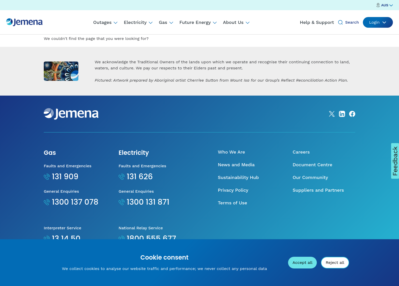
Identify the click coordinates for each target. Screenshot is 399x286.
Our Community (310, 177)
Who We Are (231, 152)
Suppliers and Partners (318, 190)
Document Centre (312, 164)
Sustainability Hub (238, 177)
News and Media (236, 164)
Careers (301, 152)
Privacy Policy (233, 190)
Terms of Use (232, 202)
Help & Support (317, 22)
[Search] (340, 22)
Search (352, 22)
